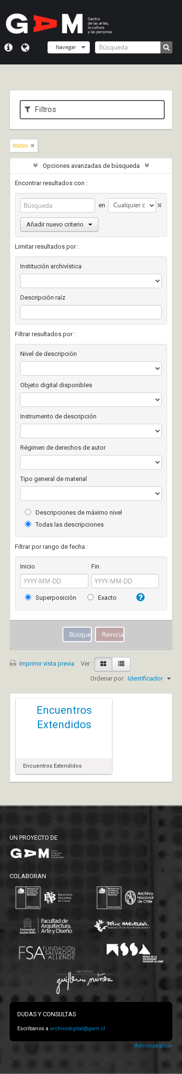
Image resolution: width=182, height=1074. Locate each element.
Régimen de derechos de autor (63, 447)
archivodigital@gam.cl (77, 1028)
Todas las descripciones (64, 524)
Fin (95, 566)
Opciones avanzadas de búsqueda (91, 165)
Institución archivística (51, 266)
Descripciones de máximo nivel (73, 512)
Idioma (25, 48)
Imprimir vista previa (42, 663)
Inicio (27, 566)
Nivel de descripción (48, 353)
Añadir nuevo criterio (59, 224)
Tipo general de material (53, 478)
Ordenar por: (107, 678)
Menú (8, 48)
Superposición (50, 597)
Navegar (66, 47)
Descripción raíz (42, 297)
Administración (153, 1046)
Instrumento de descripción (58, 416)
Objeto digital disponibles (56, 385)
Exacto (102, 597)
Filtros (40, 109)
